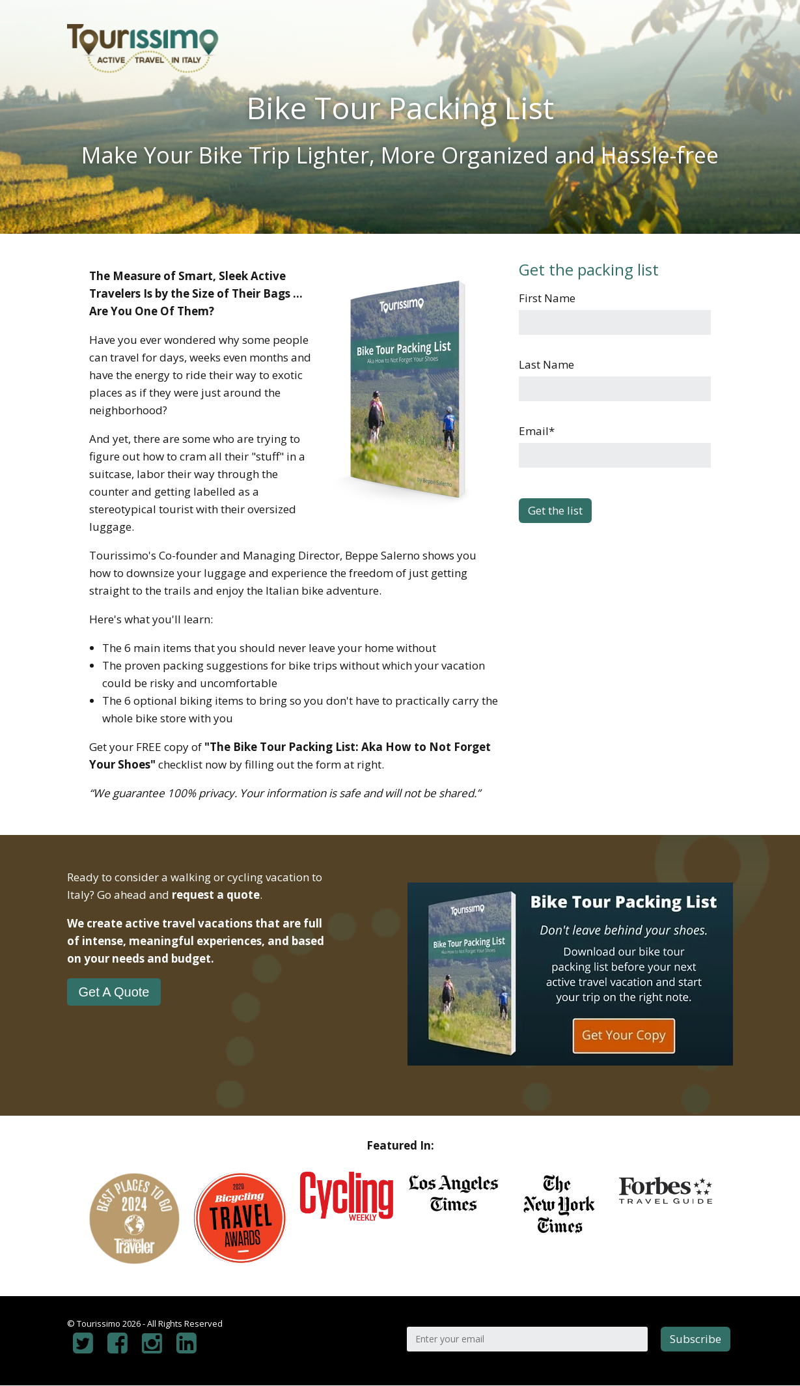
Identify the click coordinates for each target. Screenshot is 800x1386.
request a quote (216, 894)
